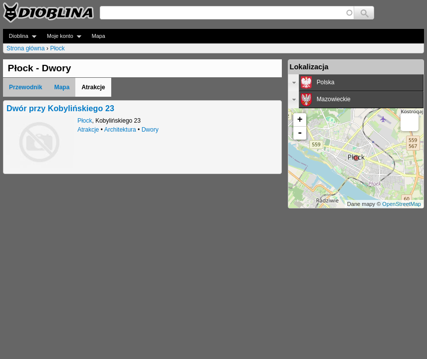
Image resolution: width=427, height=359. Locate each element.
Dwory (150, 129)
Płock (57, 48)
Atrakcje (88, 129)
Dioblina (19, 36)
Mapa (98, 36)
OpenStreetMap (401, 204)
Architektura (120, 129)
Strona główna (25, 48)
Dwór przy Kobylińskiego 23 (60, 108)
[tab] (356, 82)
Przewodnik (25, 87)
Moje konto (61, 36)
